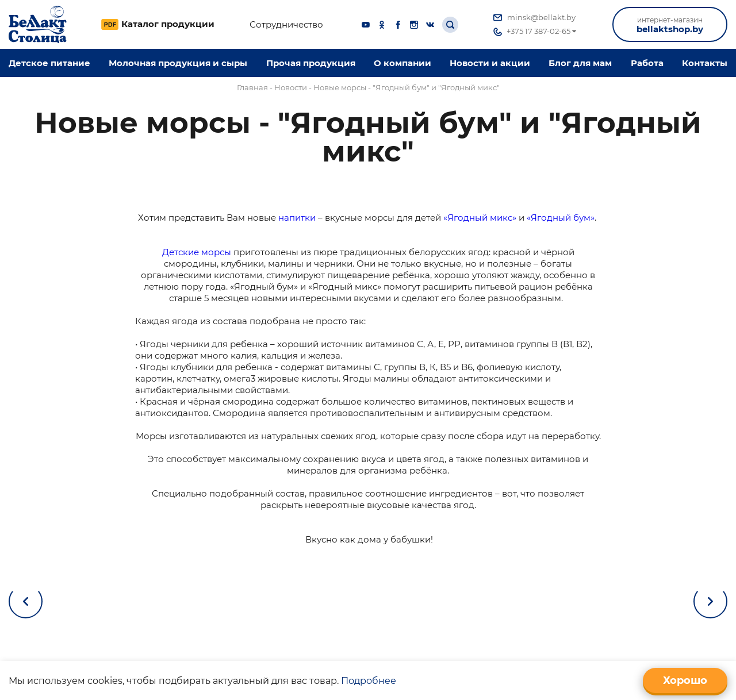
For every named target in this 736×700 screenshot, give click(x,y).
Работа (647, 62)
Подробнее (368, 680)
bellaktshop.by (670, 25)
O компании (402, 62)
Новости (290, 87)
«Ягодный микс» (479, 217)
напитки (297, 217)
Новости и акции (490, 62)
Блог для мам (580, 62)
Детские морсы (196, 252)
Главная (252, 87)
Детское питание (49, 62)
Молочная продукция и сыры (178, 62)
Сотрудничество (286, 24)
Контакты (704, 62)
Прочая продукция (310, 62)
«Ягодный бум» (561, 217)
